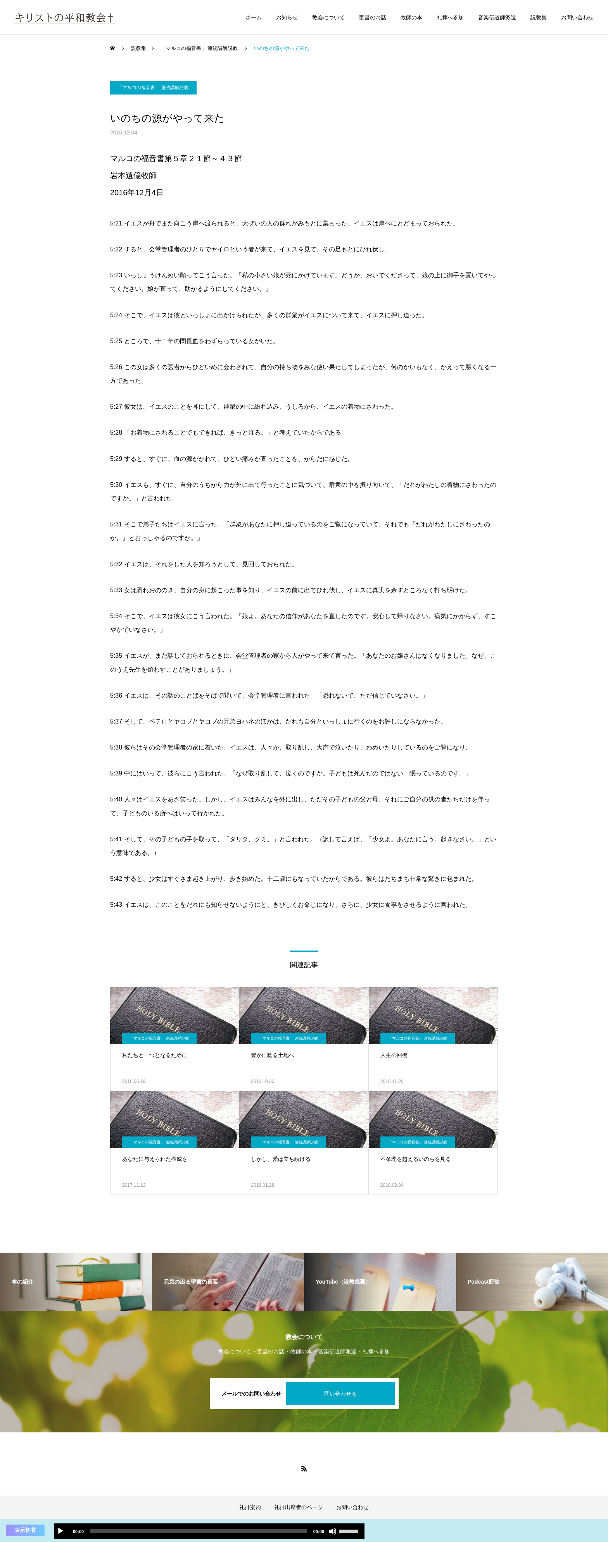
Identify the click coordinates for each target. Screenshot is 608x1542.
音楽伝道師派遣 (497, 17)
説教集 (538, 17)
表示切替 (25, 1530)
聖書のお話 (372, 17)
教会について (328, 17)
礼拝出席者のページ (298, 1507)
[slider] (198, 1531)
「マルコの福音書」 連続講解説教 (153, 87)
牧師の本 (411, 17)
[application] (209, 1531)
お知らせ (287, 17)
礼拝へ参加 (450, 17)
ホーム (253, 17)
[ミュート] (333, 1531)
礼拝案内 (250, 1507)
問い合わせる (340, 1394)
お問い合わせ (577, 17)
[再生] (60, 1531)
